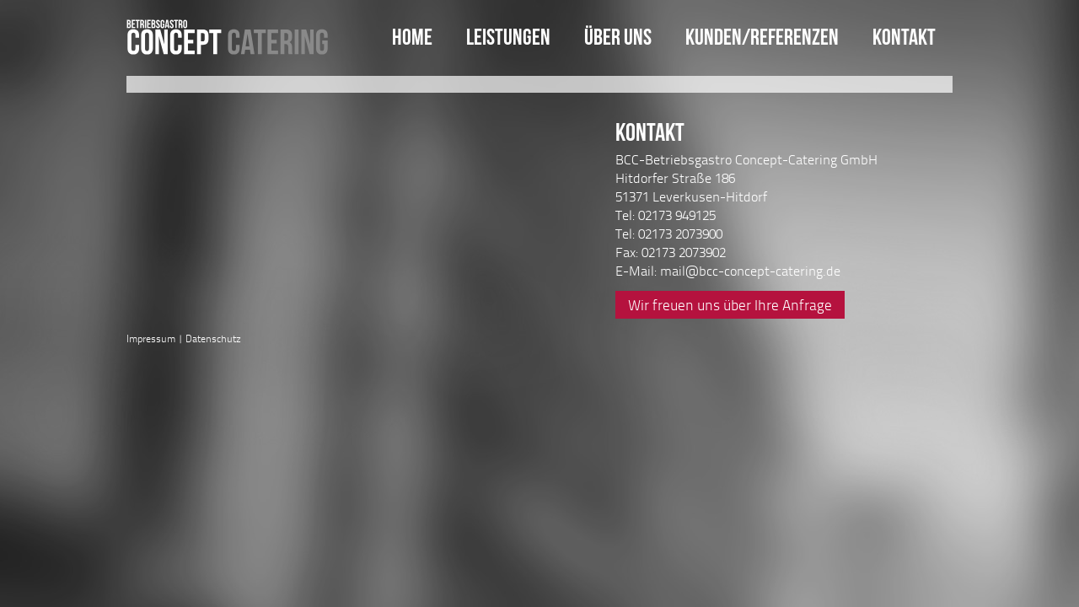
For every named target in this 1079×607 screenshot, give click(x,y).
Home (412, 36)
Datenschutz (213, 338)
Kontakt (904, 36)
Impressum (150, 338)
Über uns (618, 36)
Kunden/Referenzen (762, 36)
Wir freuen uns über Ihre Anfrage (730, 304)
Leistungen (508, 36)
